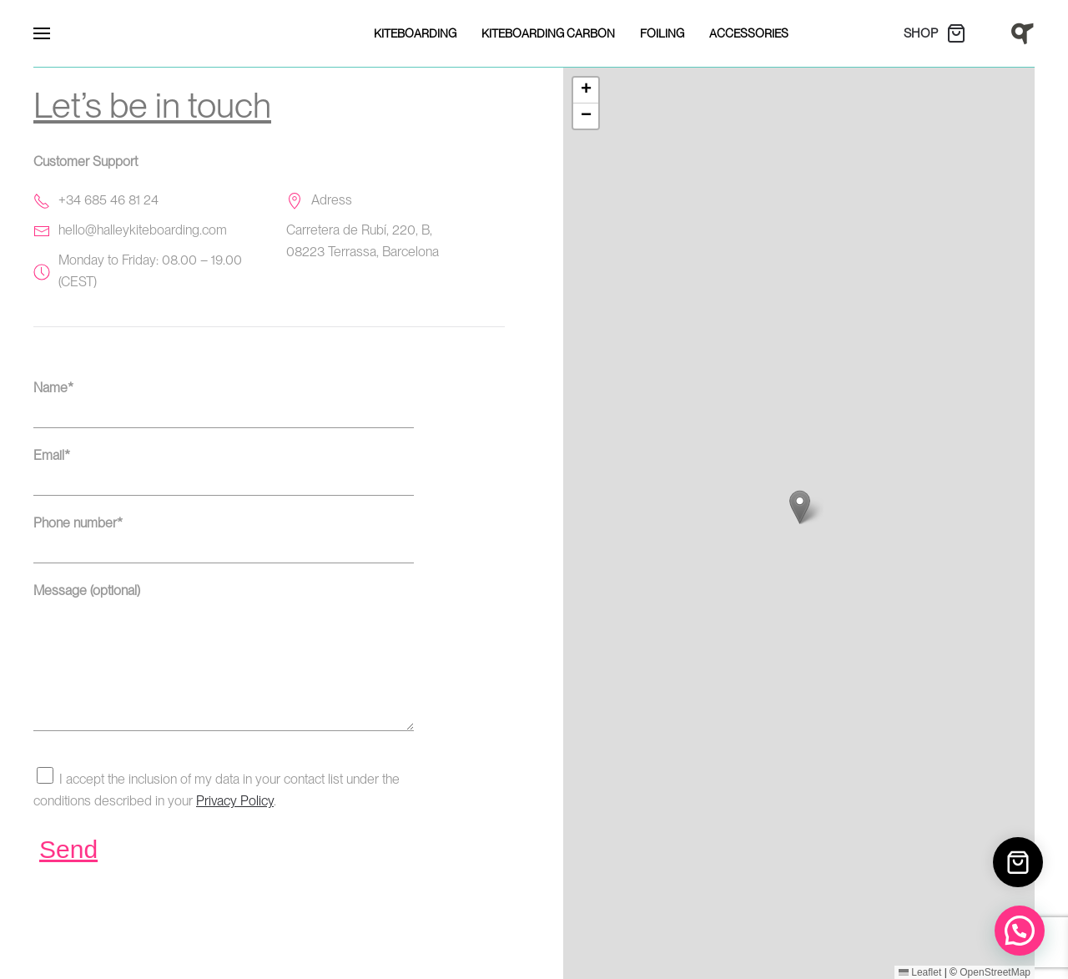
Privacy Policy (235, 826)
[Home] (1022, 32)
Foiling (662, 33)
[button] (41, 33)
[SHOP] (944, 33)
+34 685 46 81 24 (108, 200)
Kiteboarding (415, 33)
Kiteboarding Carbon (548, 33)
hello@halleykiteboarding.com (142, 230)
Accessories (748, 33)
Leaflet (920, 972)
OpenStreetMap (995, 972)
